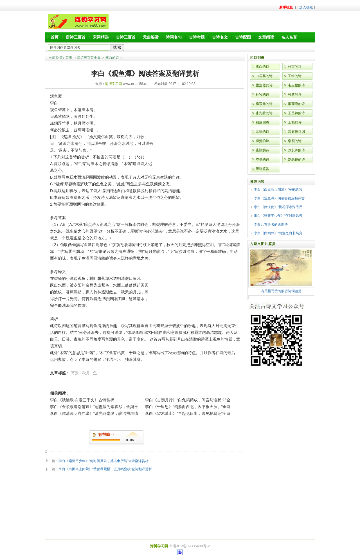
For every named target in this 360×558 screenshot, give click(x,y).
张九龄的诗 (264, 113)
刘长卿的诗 (296, 150)
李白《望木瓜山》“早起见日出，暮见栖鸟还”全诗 (187, 413)
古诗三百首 (126, 37)
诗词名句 (174, 37)
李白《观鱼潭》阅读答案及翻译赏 (279, 198)
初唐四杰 (262, 122)
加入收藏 (306, 7)
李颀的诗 (295, 141)
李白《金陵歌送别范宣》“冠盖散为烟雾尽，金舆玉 (94, 406)
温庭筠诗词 (296, 132)
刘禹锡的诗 (296, 159)
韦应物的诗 (296, 85)
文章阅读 (266, 37)
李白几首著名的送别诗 (271, 224)
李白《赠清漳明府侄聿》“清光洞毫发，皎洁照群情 (94, 413)
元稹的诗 (262, 132)
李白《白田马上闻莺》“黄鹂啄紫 (278, 190)
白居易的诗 (264, 76)
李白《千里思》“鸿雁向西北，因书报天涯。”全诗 (187, 406)
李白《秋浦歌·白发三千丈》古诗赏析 (82, 400)
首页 (54, 37)
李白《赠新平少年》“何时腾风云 (278, 216)
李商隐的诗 (296, 104)
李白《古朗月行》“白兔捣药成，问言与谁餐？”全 (187, 400)
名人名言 (289, 37)
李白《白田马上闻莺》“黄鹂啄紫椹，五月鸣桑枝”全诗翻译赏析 (105, 469)
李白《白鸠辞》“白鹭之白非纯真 (278, 233)
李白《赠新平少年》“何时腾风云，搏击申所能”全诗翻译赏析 (103, 461)
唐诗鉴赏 (262, 169)
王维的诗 (295, 76)
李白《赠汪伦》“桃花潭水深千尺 (278, 207)
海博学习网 (113, 84)
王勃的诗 (295, 122)
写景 (75, 373)
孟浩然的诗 (264, 85)
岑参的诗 (262, 159)
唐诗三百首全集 (89, 58)
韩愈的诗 (295, 94)
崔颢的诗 (262, 150)
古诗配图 (243, 37)
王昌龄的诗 (296, 113)
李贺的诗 (262, 141)
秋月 (86, 373)
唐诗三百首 (76, 37)
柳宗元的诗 (264, 104)
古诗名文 (220, 37)
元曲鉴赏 (151, 37)
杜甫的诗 (295, 67)
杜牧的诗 (262, 94)
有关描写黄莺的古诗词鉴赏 (281, 291)
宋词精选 (101, 37)
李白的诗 (112, 58)
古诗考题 (197, 37)
